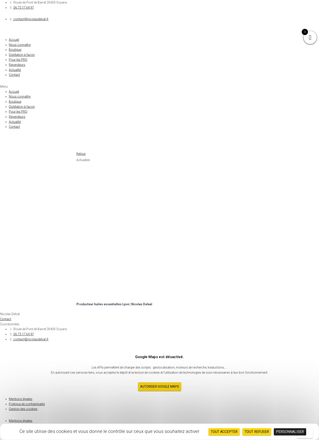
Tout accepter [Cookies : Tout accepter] (224, 432)
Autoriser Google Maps (159, 386)
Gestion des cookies (23, 409)
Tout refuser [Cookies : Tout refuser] (257, 432)
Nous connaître (20, 45)
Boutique (15, 49)
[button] (159, 86)
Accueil (14, 39)
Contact (14, 75)
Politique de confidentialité (27, 404)
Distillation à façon (22, 55)
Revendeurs (17, 65)
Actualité (15, 70)
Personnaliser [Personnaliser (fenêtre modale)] (290, 432)
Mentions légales (20, 399)
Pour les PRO (18, 59)
